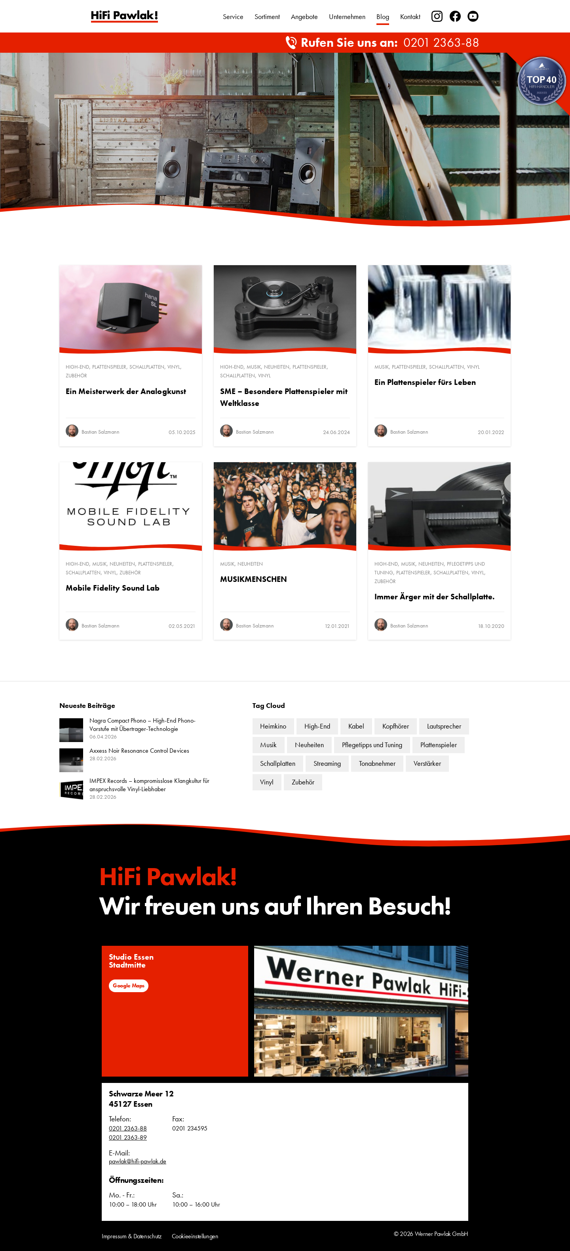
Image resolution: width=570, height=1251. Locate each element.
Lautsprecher (444, 726)
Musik (254, 366)
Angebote (304, 16)
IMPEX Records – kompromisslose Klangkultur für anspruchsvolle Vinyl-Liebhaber (149, 785)
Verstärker (427, 763)
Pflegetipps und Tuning (372, 744)
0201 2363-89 (128, 1137)
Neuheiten (276, 366)
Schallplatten (146, 366)
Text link (124, 16)
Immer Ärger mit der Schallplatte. (434, 596)
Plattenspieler (109, 366)
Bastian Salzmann (101, 431)
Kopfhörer (395, 726)
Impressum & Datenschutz (132, 1236)
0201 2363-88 (441, 43)
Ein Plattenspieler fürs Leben (425, 382)
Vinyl (173, 366)
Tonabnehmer (377, 763)
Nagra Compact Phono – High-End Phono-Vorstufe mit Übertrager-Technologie (142, 724)
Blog (382, 16)
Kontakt (410, 16)
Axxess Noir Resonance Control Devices (139, 750)
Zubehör (76, 375)
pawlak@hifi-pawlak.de (137, 1161)
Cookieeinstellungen (195, 1236)
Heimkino (273, 726)
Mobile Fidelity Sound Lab (113, 588)
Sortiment (267, 16)
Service (233, 16)
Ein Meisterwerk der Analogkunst (126, 391)
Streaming (327, 763)
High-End (77, 366)
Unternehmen (347, 16)
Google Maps (128, 985)
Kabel (356, 726)
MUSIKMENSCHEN (253, 579)
